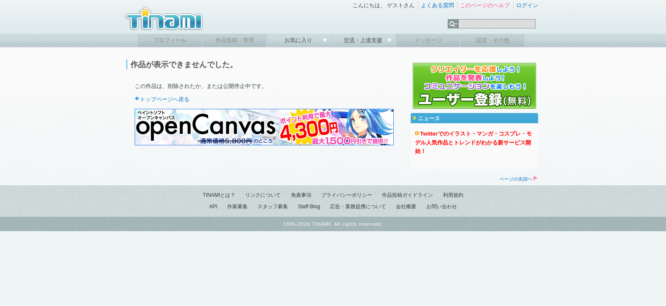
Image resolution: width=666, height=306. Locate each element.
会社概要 (406, 207)
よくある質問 (437, 5)
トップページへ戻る (164, 99)
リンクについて (263, 195)
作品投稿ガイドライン (407, 195)
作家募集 (237, 207)
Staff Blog (309, 207)
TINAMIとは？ (219, 195)
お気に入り (299, 40)
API (213, 207)
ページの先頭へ (518, 178)
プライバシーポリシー (346, 195)
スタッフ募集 (272, 207)
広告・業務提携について (358, 207)
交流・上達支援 (364, 40)
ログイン (527, 5)
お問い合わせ (441, 207)
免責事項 (301, 195)
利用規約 (453, 195)
